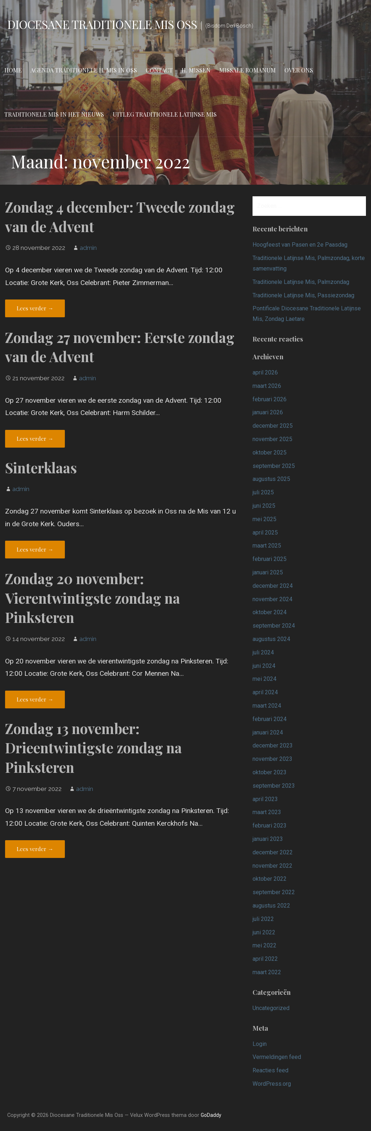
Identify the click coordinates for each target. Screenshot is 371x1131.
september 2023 (274, 785)
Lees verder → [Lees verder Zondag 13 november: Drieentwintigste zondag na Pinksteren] (35, 849)
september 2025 (274, 465)
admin (88, 247)
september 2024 (274, 625)
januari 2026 (268, 412)
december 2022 (273, 852)
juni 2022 (264, 932)
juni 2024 (264, 665)
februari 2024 (270, 719)
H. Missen (196, 70)
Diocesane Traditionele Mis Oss (102, 24)
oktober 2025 (270, 452)
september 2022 (274, 892)
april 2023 (265, 799)
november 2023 (272, 758)
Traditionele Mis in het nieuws (54, 114)
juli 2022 (263, 919)
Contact (159, 70)
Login (260, 1043)
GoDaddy (211, 1115)
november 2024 (272, 599)
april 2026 (265, 372)
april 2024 (265, 692)
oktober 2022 (270, 878)
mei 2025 (264, 519)
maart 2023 (267, 812)
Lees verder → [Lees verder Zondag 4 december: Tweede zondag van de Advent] (35, 308)
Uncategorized (271, 1008)
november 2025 (272, 439)
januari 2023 (268, 838)
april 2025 (265, 532)
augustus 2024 (271, 639)
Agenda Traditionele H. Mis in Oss (83, 70)
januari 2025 (268, 572)
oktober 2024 (270, 612)
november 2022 (272, 865)
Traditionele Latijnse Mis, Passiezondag (303, 295)
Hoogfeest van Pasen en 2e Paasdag (300, 244)
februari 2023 (270, 825)
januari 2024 (268, 732)
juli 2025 (263, 492)
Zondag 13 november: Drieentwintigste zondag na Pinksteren (93, 748)
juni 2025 (264, 505)
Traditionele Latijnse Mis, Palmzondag (301, 281)
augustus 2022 (271, 905)
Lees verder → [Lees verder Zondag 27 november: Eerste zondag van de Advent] (35, 438)
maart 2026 (267, 385)
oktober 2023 (270, 772)
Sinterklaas (41, 467)
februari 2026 (270, 399)
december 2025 (273, 425)
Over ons (298, 70)
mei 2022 (264, 945)
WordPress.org (272, 1083)
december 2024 (273, 585)
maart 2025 (267, 545)
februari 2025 (270, 559)
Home (13, 70)
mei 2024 (264, 678)
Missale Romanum (247, 70)
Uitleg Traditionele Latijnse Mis (165, 114)
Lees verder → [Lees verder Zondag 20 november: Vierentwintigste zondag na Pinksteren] (35, 699)
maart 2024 (267, 705)
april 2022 (265, 958)
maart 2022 (267, 972)
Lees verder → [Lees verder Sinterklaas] (35, 549)
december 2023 (273, 745)
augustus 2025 (271, 479)
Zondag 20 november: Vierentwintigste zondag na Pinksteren (92, 598)
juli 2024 (263, 652)
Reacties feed (270, 1070)
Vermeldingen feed (277, 1056)
